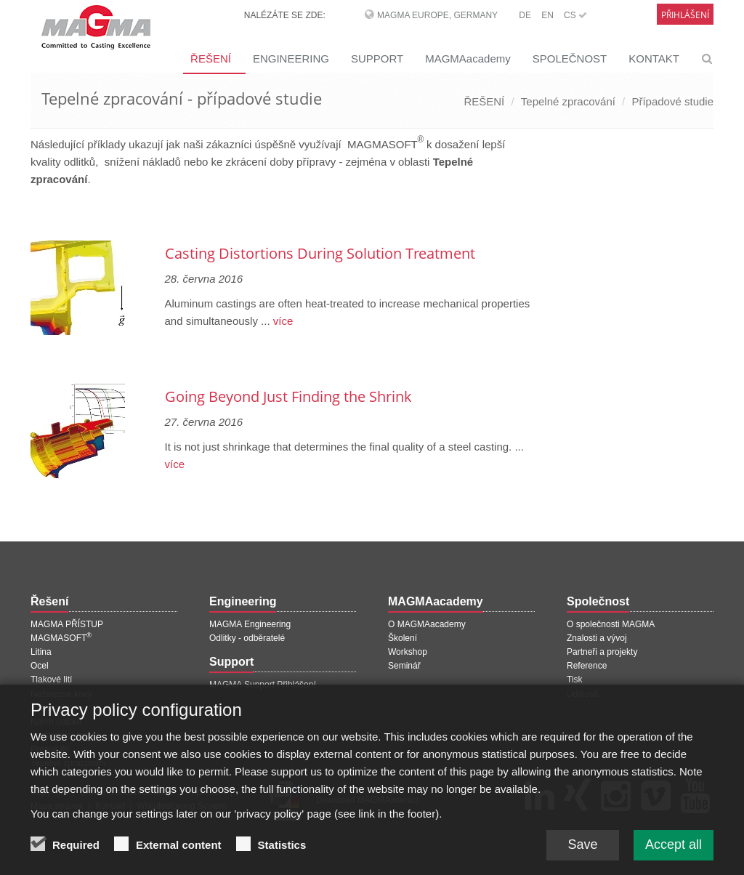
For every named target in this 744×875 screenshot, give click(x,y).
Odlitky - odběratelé (247, 638)
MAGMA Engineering (250, 624)
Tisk (575, 679)
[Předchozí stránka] (33, 215)
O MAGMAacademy (427, 624)
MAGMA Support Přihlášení (262, 685)
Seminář (404, 666)
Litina (41, 652)
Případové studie (672, 101)
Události (582, 694)
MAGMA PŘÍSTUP (67, 624)
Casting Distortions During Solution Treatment (320, 253)
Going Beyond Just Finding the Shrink (288, 396)
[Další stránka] (532, 215)
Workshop (407, 652)
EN (547, 15)
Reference (587, 666)
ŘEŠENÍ (210, 58)
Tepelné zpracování (568, 101)
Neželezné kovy (61, 694)
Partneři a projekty (602, 652)
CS (575, 15)
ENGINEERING (291, 58)
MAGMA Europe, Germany (437, 15)
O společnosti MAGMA (611, 624)
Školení (402, 638)
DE (525, 15)
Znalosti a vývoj (597, 638)
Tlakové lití (51, 679)
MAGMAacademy (468, 58)
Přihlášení (685, 15)
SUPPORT (377, 58)
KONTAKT (653, 58)
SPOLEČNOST (570, 58)
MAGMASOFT (61, 638)
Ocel (40, 666)
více (282, 321)
